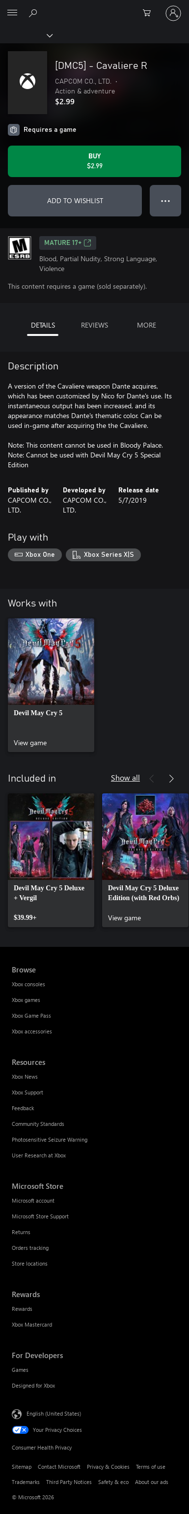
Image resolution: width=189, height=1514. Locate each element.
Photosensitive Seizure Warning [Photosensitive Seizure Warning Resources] (49, 1139)
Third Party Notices (69, 1482)
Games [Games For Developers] (20, 1369)
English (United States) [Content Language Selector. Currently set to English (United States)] (54, 1413)
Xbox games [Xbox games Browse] (26, 1000)
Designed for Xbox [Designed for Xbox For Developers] (33, 1385)
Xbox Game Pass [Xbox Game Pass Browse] (31, 1015)
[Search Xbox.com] (34, 13)
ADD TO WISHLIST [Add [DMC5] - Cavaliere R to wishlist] (75, 200)
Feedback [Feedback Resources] (23, 1108)
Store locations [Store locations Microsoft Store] (30, 1263)
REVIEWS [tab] (94, 325)
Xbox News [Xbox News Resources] (25, 1076)
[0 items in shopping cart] (150, 13)
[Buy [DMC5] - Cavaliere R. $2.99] (94, 161)
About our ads (151, 1482)
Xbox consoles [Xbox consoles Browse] (28, 984)
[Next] (171, 779)
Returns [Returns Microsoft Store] (21, 1232)
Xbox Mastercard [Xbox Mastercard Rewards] (32, 1324)
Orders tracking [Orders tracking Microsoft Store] (30, 1247)
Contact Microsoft (59, 1466)
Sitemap (21, 1466)
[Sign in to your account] (173, 13)
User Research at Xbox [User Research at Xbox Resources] (39, 1155)
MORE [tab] (146, 325)
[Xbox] (25, 35)
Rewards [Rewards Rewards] (22, 1308)
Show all (125, 777)
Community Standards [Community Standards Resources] (38, 1123)
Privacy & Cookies (108, 1466)
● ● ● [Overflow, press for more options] (165, 200)
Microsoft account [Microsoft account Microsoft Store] (33, 1200)
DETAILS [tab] (43, 325)
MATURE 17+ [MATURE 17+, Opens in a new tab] (67, 243)
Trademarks (26, 1482)
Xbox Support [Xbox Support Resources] (27, 1092)
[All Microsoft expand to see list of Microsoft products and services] (12, 13)
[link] (51, 685)
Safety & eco (113, 1482)
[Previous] (152, 779)
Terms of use (150, 1466)
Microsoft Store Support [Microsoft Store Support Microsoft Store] (40, 1216)
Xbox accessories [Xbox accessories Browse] (32, 1031)
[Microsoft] (94, 7)
